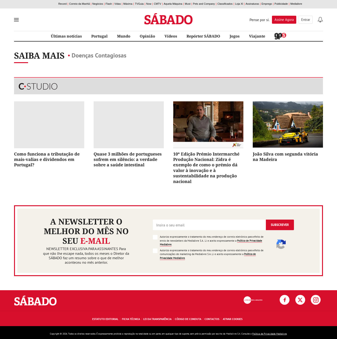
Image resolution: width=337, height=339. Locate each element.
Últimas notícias (66, 36)
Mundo (123, 36)
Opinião (147, 36)
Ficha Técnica (131, 319)
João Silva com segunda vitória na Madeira (285, 156)
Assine (284, 19)
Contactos (212, 319)
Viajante (257, 36)
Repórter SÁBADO (203, 36)
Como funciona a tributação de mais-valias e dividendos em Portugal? (47, 159)
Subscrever (280, 225)
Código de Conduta (188, 319)
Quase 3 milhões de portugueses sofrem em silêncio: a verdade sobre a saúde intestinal (128, 159)
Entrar (305, 19)
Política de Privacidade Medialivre (269, 333)
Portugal (99, 36)
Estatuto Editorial (105, 319)
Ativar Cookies (232, 319)
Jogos (235, 36)
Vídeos (171, 36)
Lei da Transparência (157, 319)
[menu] (16, 20)
